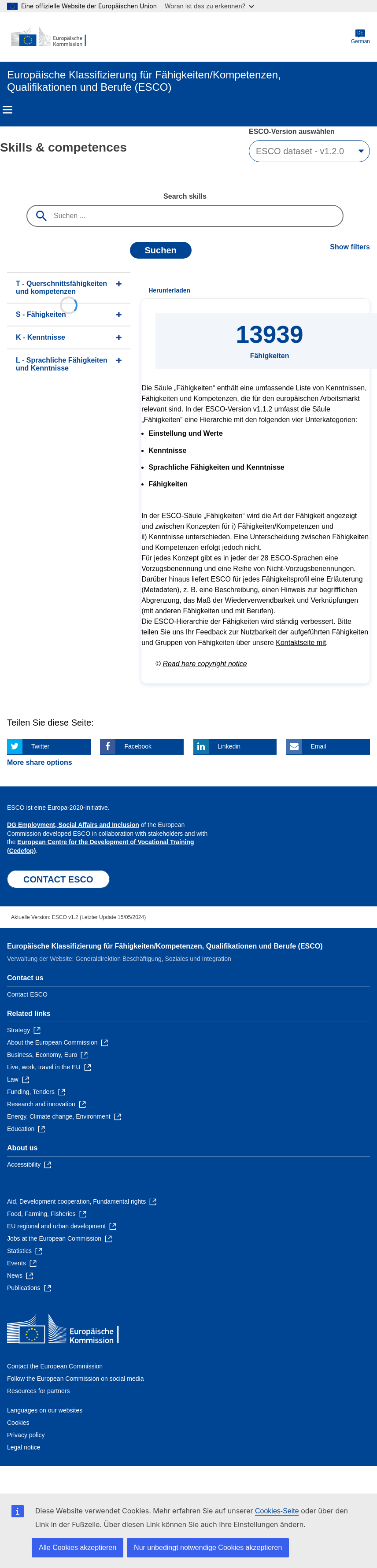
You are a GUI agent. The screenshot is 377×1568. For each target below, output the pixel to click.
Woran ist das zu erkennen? (209, 6)
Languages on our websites (44, 1410)
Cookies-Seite (277, 1511)
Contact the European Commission (55, 1366)
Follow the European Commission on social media (75, 1378)
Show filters (350, 247)
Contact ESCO (27, 994)
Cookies (18, 1422)
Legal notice (24, 1447)
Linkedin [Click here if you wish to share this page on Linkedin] (229, 746)
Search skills (185, 196)
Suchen (161, 250)
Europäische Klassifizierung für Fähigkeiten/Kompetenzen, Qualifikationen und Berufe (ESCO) (165, 946)
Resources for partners (38, 1390)
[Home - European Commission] (49, 37)
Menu (7, 109)
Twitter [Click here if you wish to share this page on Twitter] (40, 746)
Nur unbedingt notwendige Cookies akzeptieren (208, 1547)
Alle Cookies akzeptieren (77, 1547)
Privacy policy (26, 1434)
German (360, 36)
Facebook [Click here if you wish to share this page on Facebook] (137, 746)
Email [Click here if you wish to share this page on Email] (318, 746)
